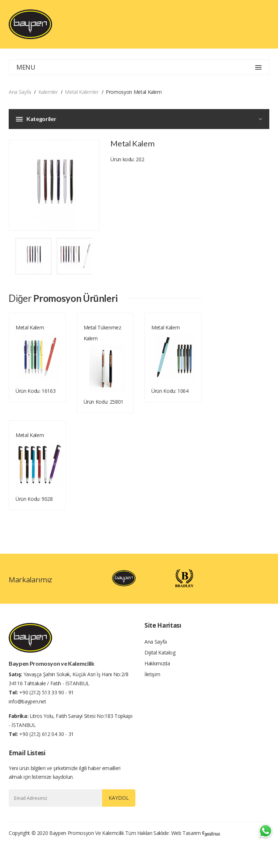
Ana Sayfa (20, 91)
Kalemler (48, 91)
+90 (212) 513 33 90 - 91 (46, 692)
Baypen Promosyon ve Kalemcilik (86, 833)
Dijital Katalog (160, 652)
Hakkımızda (157, 663)
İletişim (152, 674)
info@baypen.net (27, 701)
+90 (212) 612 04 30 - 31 (46, 734)
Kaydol (119, 797)
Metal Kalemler (81, 91)
